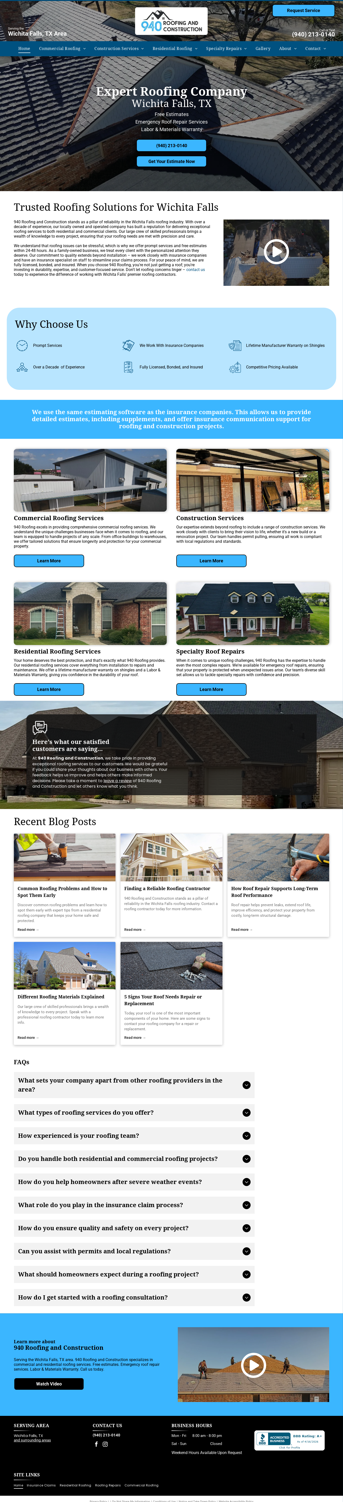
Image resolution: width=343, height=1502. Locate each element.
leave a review (117, 781)
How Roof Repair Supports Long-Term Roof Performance (274, 892)
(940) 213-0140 (313, 34)
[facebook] (96, 1444)
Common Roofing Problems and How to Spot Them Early (62, 892)
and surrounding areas (32, 1440)
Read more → (28, 930)
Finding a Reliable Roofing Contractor (167, 888)
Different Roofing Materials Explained (61, 996)
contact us (195, 269)
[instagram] (105, 1444)
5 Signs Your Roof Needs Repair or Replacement (163, 1000)
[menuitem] (23, 48)
